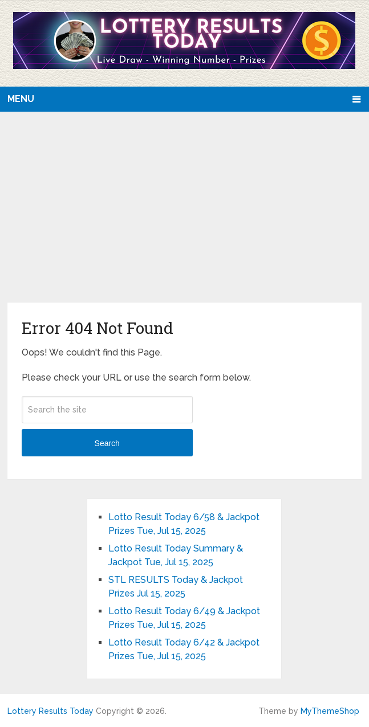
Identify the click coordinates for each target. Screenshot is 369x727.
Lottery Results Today (50, 711)
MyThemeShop (330, 711)
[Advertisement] (184, 217)
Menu (20, 98)
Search (107, 443)
